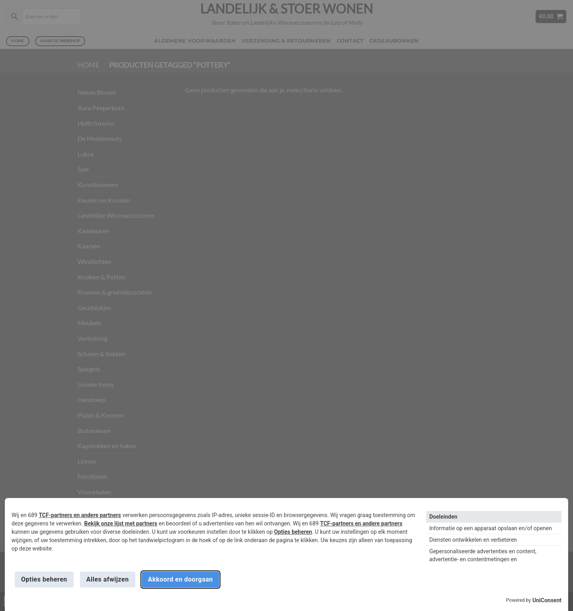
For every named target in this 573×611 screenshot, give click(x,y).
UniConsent (546, 600)
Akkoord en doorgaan (180, 579)
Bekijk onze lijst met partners (121, 523)
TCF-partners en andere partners (80, 515)
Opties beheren (293, 532)
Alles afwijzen (107, 579)
